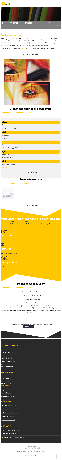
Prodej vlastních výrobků (8, 420)
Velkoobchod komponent (8, 416)
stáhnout (4, 167)
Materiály (48, 24)
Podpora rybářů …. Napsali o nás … (11, 430)
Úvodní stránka (50, 22)
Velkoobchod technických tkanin (10, 413)
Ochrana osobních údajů (32, 448)
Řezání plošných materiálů (9, 433)
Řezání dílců (5, 409)
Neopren (22, 48)
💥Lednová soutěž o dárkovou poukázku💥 (13, 437)
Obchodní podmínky (32, 446)
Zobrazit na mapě (5, 385)
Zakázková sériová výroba (9, 405)
